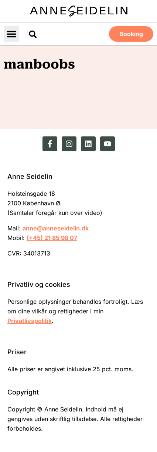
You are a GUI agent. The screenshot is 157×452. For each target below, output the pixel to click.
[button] (11, 34)
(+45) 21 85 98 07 (52, 237)
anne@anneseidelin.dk (56, 228)
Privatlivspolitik (29, 320)
